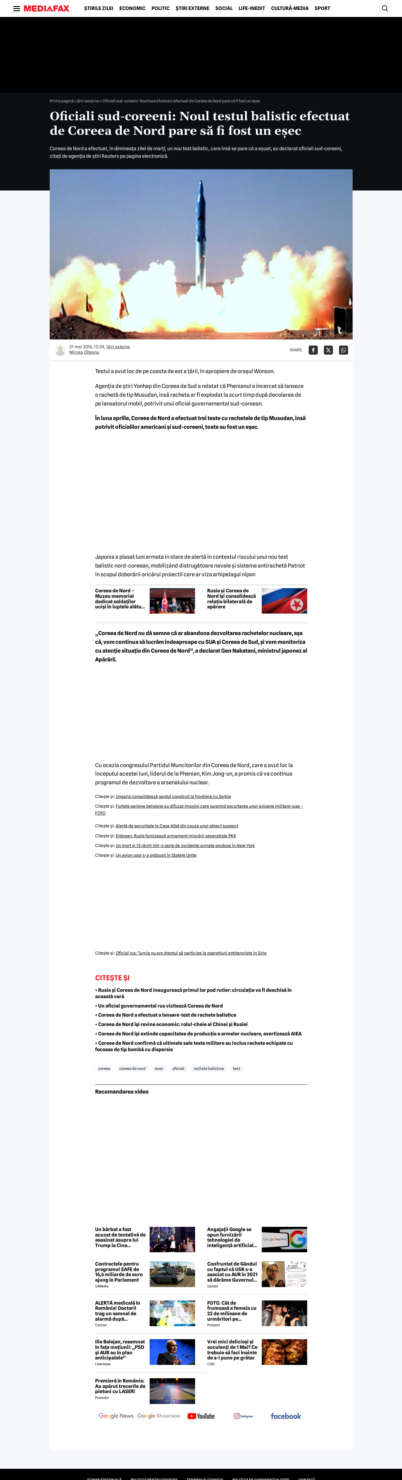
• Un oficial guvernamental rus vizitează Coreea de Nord (159, 1006)
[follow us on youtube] (201, 1416)
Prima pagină (62, 100)
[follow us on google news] (116, 1416)
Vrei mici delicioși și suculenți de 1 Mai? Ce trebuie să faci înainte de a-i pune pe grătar (232, 1349)
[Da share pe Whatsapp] (343, 350)
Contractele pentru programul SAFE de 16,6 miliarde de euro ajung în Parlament (119, 1272)
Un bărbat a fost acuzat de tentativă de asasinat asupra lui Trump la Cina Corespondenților (120, 1237)
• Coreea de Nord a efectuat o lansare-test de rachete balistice (165, 1015)
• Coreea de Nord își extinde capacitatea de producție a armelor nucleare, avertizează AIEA (198, 1034)
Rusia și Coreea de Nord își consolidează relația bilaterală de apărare (231, 598)
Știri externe (192, 8)
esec (159, 1068)
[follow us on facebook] (286, 1416)
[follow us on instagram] (243, 1416)
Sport (322, 8)
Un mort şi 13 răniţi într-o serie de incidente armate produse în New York (185, 845)
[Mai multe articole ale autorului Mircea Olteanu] (60, 350)
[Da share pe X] (328, 350)
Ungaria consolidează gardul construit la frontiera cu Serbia (173, 796)
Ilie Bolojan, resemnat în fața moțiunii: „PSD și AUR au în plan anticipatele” (120, 1349)
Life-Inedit (252, 8)
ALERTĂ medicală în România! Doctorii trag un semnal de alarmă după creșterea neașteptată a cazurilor (120, 1311)
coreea (104, 1068)
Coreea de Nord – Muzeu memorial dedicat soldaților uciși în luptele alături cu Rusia (120, 598)
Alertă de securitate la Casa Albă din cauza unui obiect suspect (177, 825)
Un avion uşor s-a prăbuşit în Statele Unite (156, 855)
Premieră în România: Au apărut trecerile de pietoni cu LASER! (120, 1386)
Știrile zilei (98, 8)
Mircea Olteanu (84, 352)
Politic (160, 8)
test (236, 1068)
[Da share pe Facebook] (313, 350)
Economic (132, 8)
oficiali (178, 1068)
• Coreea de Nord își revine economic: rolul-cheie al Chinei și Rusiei (171, 1024)
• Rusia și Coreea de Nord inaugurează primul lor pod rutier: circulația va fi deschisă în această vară (193, 993)
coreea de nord (132, 1068)
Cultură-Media (290, 8)
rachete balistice (209, 1068)
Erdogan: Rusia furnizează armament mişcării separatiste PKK (176, 835)
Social (224, 8)
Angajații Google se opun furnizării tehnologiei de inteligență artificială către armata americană (231, 1237)
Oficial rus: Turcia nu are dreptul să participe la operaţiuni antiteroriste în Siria (191, 953)
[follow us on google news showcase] (159, 1416)
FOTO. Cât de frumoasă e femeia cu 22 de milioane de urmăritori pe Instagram (232, 1311)
